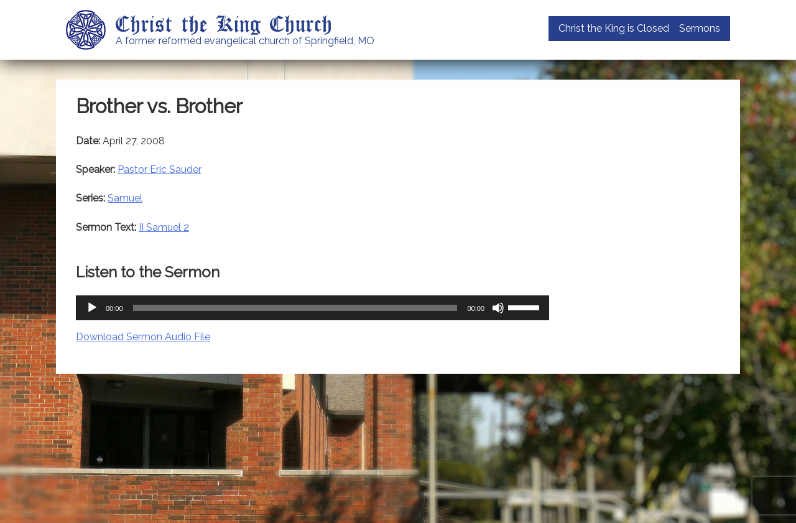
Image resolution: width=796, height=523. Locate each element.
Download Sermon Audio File (143, 337)
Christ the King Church (224, 23)
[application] (312, 307)
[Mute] (498, 308)
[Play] (92, 308)
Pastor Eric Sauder (159, 169)
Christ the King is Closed (613, 28)
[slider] (295, 308)
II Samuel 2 (164, 227)
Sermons (699, 28)
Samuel (125, 198)
